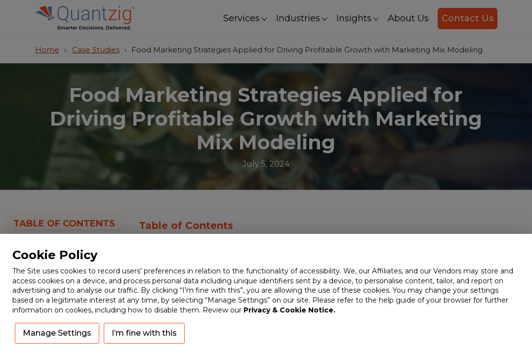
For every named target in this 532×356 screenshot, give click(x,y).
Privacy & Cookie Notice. (289, 310)
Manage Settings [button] (57, 333)
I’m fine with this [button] (144, 333)
